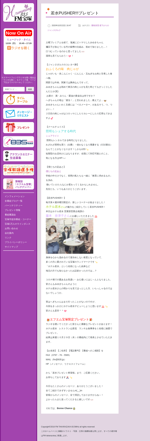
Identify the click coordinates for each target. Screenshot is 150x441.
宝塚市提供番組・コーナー (18, 219)
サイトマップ (11, 247)
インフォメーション (15, 196)
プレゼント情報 (12, 210)
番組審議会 (10, 214)
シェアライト (52, 136)
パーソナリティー (13, 205)
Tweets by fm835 (18, 254)
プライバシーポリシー (16, 242)
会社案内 (9, 233)
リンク (8, 237)
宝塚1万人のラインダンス (17, 224)
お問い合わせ (11, 228)
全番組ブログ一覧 (13, 201)
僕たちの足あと (53, 171)
